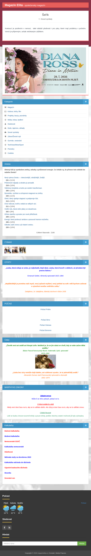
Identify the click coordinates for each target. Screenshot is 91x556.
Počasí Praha (45, 309)
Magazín (11, 107)
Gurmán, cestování (15, 141)
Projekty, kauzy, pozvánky (17, 116)
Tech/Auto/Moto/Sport (16, 145)
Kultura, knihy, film (14, 111)
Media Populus (61, 553)
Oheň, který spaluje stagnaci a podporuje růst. (21, 198)
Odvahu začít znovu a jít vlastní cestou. (19, 225)
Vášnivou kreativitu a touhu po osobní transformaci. (23, 188)
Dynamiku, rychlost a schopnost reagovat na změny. (24, 193)
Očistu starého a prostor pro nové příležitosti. (21, 214)
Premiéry (11, 149)
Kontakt (52, 553)
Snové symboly (46, 19)
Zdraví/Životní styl (14, 136)
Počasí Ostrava (45, 325)
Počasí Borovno (45, 330)
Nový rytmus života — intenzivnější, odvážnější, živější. (25, 178)
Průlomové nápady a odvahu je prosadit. (19, 183)
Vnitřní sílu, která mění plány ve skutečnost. (21, 209)
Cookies (11, 153)
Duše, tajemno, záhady (16, 128)
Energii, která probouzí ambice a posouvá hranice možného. (27, 219)
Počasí (83, 503)
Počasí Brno (45, 320)
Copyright (28, 553)
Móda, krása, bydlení (15, 120)
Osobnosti (11, 124)
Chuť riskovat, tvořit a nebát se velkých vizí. (20, 204)
